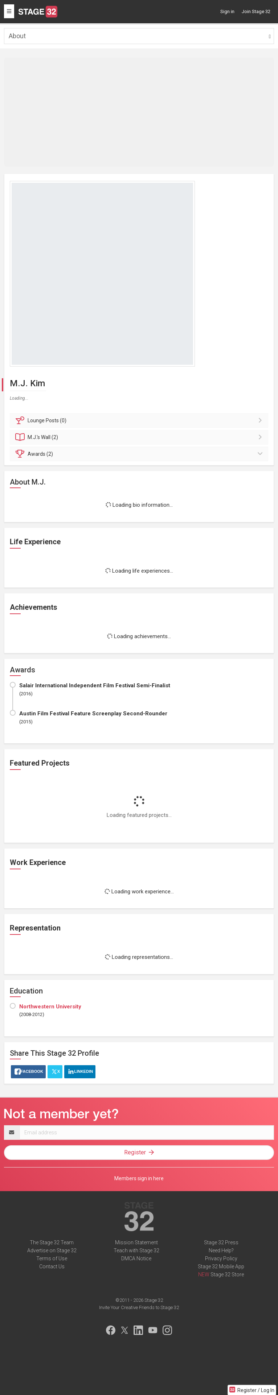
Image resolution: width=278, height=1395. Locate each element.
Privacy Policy (221, 1258)
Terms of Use (51, 1258)
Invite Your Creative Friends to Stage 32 (139, 1307)
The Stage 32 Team (52, 1242)
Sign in (227, 11)
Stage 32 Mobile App (221, 1266)
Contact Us (52, 1266)
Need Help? (221, 1250)
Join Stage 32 (256, 11)
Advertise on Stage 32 (52, 1250)
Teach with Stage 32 (136, 1250)
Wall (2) (140, 437)
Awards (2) (140, 454)
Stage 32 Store (227, 1274)
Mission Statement (136, 1242)
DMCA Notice (136, 1258)
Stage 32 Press (221, 1242)
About (17, 36)
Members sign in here (139, 1178)
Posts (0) (140, 420)
